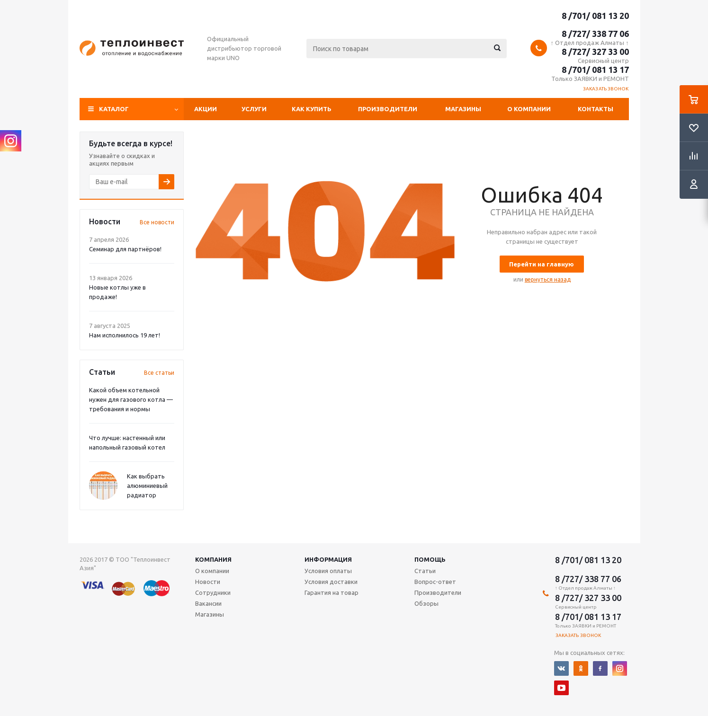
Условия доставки (331, 581)
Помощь (430, 559)
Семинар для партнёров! (125, 249)
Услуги (254, 109)
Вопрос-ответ (435, 581)
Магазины (463, 109)
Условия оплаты (328, 570)
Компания (213, 559)
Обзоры (426, 603)
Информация (328, 559)
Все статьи (159, 373)
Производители (387, 109)
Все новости (157, 222)
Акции (205, 109)
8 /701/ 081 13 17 (595, 69)
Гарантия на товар (331, 592)
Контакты (595, 109)
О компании (529, 109)
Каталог (114, 109)
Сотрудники (213, 592)
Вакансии (208, 603)
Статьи (425, 570)
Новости (207, 581)
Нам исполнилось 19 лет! (124, 335)
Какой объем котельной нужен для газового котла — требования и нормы (131, 399)
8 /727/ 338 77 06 (595, 33)
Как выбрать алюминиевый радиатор (147, 485)
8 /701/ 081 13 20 (595, 15)
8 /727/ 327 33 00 (595, 51)
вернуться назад (548, 279)
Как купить (312, 109)
